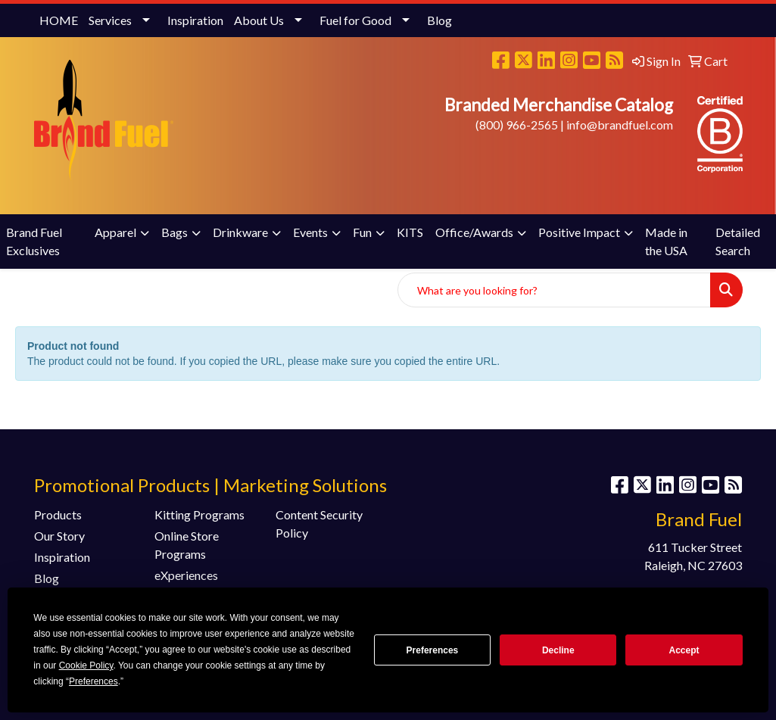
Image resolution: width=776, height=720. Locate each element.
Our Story (59, 535)
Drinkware (240, 232)
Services (110, 20)
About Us (259, 20)
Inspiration (195, 20)
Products (58, 514)
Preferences (433, 650)
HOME (58, 20)
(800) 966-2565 (516, 124)
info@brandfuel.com (619, 124)
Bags (174, 232)
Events (310, 232)
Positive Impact (579, 232)
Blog (439, 20)
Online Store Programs (186, 544)
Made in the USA (666, 241)
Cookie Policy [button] (86, 665)
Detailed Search (737, 241)
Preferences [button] (93, 681)
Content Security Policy (319, 523)
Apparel (115, 232)
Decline (558, 650)
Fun (362, 232)
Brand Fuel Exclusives (34, 241)
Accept (684, 650)
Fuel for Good (355, 20)
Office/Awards (474, 232)
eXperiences (186, 575)
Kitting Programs (199, 514)
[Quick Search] (554, 290)
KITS (410, 232)
